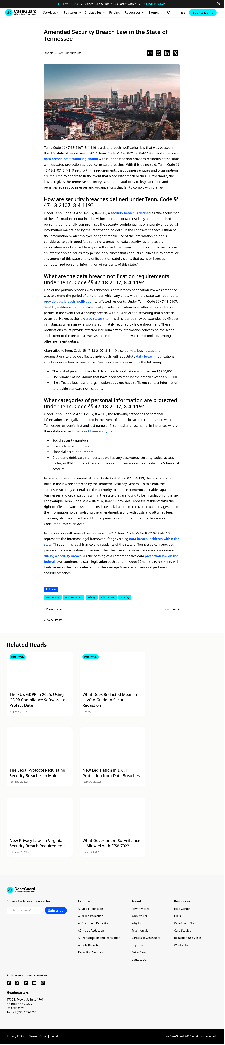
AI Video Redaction (90, 909)
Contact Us (139, 960)
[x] (17, 983)
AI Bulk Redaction (89, 945)
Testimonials (140, 930)
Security (124, 597)
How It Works (140, 909)
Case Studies (182, 930)
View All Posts (53, 619)
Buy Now (137, 945)
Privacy (51, 589)
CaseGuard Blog (184, 923)
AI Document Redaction (93, 923)
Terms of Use (37, 1036)
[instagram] (43, 983)
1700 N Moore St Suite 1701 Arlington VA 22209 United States (25, 1004)
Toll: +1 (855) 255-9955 (21, 1012)
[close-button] (218, 3)
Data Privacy (52, 597)
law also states (91, 318)
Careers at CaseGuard (146, 938)
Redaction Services (90, 952)
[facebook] (9, 983)
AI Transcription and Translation (99, 938)
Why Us (137, 923)
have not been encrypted (95, 431)
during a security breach (63, 556)
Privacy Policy (16, 1036)
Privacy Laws (108, 597)
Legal (54, 1036)
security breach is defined (131, 213)
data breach (145, 356)
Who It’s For (139, 916)
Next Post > (172, 609)
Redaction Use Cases (187, 938)
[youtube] (34, 983)
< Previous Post (54, 609)
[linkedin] (26, 983)
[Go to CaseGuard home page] (20, 12)
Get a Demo (139, 952)
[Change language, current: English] (180, 12)
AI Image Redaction (91, 930)
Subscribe (56, 910)
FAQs (177, 916)
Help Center (182, 909)
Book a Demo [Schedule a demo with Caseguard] (202, 12)
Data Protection (73, 597)
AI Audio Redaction (90, 916)
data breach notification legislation (71, 158)
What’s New (181, 945)
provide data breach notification (69, 301)
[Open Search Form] (169, 12)
